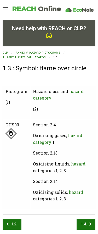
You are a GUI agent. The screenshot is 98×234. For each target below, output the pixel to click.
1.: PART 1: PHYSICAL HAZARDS (24, 57)
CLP (5, 52)
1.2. (12, 224)
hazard (78, 164)
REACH (36, 9)
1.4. (86, 224)
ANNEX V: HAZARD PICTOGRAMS (38, 52)
